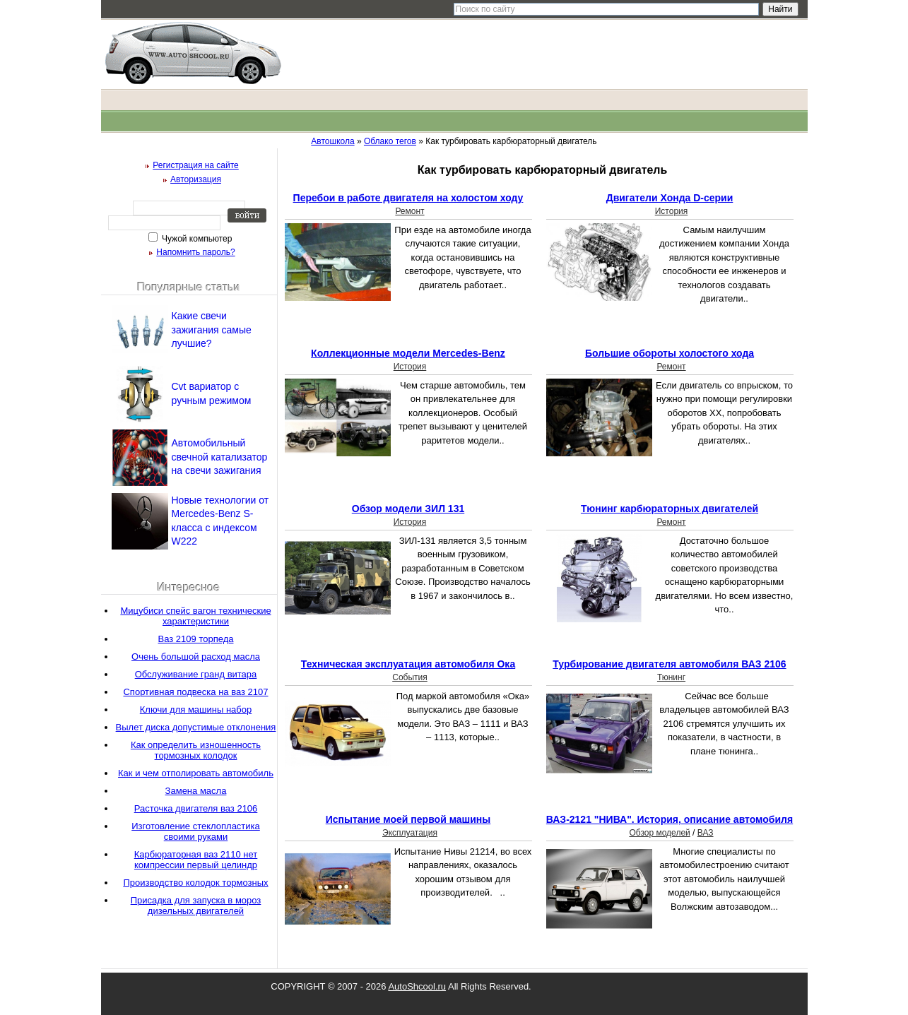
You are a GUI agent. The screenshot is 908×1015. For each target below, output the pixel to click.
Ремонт (409, 211)
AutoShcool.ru (417, 986)
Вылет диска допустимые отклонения (196, 727)
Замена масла (196, 790)
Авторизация (195, 179)
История (671, 211)
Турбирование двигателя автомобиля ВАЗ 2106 (669, 664)
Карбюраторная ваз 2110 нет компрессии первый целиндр (196, 859)
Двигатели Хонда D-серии (669, 197)
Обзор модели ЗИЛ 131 (408, 508)
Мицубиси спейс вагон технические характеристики (195, 616)
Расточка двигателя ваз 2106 (196, 808)
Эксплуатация (409, 833)
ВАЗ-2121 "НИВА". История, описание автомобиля (669, 819)
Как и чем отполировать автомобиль (195, 773)
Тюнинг (671, 677)
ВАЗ (705, 833)
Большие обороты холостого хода (669, 353)
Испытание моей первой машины (408, 819)
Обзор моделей (659, 833)
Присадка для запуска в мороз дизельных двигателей (196, 905)
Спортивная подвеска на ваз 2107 (195, 692)
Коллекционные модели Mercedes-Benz (408, 353)
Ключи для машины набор (196, 709)
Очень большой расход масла (195, 656)
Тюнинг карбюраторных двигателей (669, 508)
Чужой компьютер (196, 239)
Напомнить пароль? (195, 252)
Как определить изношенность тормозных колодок (196, 750)
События (410, 677)
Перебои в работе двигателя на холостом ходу (408, 197)
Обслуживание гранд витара (196, 674)
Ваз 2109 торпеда (196, 639)
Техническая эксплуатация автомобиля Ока (408, 664)
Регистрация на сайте (196, 165)
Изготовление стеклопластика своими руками (195, 831)
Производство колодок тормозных (195, 882)
